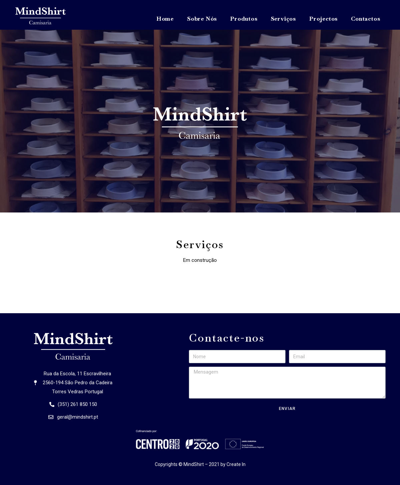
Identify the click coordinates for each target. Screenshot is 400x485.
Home (165, 18)
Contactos (365, 18)
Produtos (243, 18)
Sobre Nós (202, 18)
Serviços (283, 18)
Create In (236, 464)
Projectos (323, 18)
